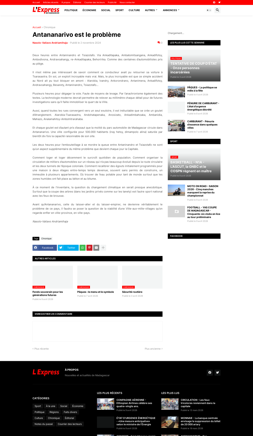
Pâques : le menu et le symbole (95, 291)
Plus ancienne (153, 348)
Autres (150, 10)
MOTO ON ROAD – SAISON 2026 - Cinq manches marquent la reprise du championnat (202, 191)
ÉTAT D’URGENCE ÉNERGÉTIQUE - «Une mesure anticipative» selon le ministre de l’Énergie (135, 421)
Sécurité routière (132, 291)
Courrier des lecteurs (94, 2)
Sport (119, 10)
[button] (209, 10)
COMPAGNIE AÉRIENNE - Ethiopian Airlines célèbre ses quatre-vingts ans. (134, 403)
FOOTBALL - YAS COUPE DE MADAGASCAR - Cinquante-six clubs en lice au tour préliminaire (203, 212)
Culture (134, 10)
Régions (54, 411)
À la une (50, 406)
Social (106, 10)
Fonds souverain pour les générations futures (48, 293)
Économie (89, 10)
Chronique (49, 27)
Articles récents (50, 2)
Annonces (170, 10)
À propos (65, 2)
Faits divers (70, 411)
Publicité (112, 2)
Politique (71, 10)
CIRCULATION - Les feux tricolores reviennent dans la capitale (198, 403)
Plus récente (41, 348)
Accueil (36, 2)
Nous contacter (127, 2)
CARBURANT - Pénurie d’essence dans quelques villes (202, 124)
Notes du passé (44, 423)
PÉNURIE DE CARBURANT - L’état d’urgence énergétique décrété (203, 106)
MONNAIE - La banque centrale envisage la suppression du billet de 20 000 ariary (200, 421)
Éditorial (77, 2)
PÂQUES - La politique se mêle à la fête (202, 89)
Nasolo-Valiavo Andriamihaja (50, 42)
